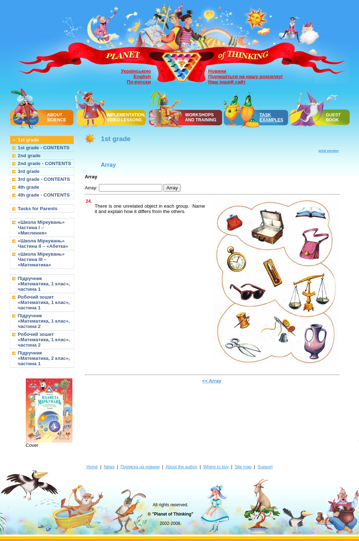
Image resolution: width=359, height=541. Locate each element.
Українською (136, 71)
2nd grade (29, 155)
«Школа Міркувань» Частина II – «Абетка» (43, 243)
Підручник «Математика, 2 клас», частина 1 (44, 358)
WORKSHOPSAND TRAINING (200, 117)
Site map (243, 466)
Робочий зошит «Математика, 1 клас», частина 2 (44, 340)
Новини (217, 71)
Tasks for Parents (38, 208)
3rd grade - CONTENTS (44, 179)
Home (92, 466)
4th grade (28, 187)
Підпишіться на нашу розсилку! (245, 76)
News (109, 466)
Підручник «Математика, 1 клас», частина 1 (44, 284)
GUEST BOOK (333, 117)
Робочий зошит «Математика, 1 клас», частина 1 (44, 302)
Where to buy (216, 466)
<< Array (211, 380)
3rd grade (29, 171)
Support (265, 466)
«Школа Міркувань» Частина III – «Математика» (41, 259)
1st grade (28, 140)
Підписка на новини (139, 466)
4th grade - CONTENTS (44, 195)
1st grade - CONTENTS (44, 147)
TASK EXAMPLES (271, 117)
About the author (181, 466)
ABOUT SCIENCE (56, 117)
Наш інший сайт (227, 81)
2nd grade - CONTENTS (44, 163)
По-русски (139, 81)
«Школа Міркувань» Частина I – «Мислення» (41, 227)
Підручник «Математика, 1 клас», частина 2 (44, 321)
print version (329, 151)
